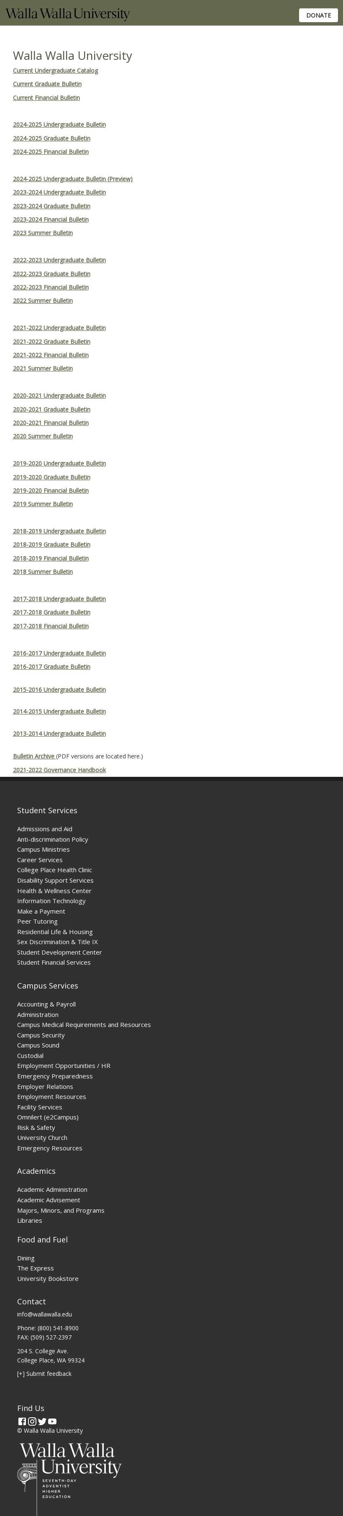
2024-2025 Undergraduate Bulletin (59, 124)
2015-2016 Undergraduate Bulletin (59, 690)
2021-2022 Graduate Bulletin (51, 342)
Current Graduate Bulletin (47, 84)
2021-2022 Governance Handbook (59, 770)
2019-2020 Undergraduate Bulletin (59, 463)
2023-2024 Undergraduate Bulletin (59, 192)
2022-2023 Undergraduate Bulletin (59, 260)
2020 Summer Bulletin (43, 436)
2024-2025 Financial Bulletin (51, 152)
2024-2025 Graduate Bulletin (51, 138)
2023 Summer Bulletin (43, 233)
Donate (318, 15)
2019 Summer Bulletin (43, 504)
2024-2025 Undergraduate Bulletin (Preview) (73, 179)
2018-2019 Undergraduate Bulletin (59, 531)
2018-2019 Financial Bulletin (51, 558)
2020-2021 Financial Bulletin (51, 423)
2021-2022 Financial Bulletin (51, 355)
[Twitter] (42, 1421)
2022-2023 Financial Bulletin (51, 287)
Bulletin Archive (34, 756)
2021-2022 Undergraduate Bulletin (59, 328)
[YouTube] (52, 1421)
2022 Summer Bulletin (43, 301)
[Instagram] (32, 1421)
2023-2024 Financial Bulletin (51, 219)
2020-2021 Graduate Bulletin (51, 409)
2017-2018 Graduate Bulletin (51, 612)
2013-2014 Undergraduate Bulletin (59, 734)
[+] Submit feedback (44, 1374)
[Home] (68, 19)
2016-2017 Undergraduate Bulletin (59, 653)
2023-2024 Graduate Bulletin (51, 206)
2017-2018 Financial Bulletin (51, 626)
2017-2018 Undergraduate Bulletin (59, 599)
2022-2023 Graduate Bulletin (51, 274)
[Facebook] (22, 1421)
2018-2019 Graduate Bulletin (51, 544)
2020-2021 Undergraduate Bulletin (59, 395)
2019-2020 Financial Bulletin (51, 490)
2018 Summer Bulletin (43, 572)
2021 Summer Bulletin (43, 368)
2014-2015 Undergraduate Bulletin (59, 711)
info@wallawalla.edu (44, 1314)
